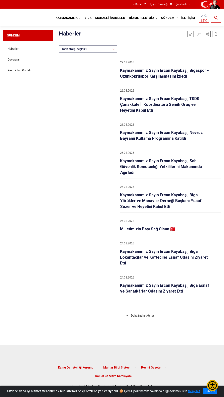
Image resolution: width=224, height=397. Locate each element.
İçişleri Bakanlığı (159, 4)
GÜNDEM (13, 35)
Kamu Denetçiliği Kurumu (75, 367)
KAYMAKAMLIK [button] (67, 18)
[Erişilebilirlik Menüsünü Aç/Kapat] (212, 385)
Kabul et (210, 391)
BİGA (88, 18)
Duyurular (14, 59)
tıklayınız (194, 391)
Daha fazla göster (142, 315)
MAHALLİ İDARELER (110, 18)
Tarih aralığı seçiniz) (74, 49)
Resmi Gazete (151, 367)
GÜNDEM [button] (168, 18)
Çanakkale (181, 4)
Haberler (13, 49)
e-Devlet (137, 4)
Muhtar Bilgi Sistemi (117, 367)
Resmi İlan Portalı (19, 70)
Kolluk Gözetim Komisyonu (114, 376)
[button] (207, 34)
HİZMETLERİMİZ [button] (141, 18)
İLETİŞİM (188, 18)
